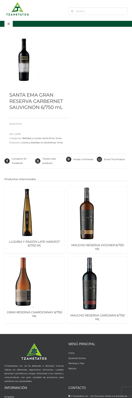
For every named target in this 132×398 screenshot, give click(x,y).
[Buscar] (72, 11)
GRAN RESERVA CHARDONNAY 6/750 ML (34, 314)
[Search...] (98, 11)
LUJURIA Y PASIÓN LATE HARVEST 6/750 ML (34, 243)
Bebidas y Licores (31, 138)
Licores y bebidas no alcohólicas (38, 142)
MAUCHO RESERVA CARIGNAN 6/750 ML (97, 317)
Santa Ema (48, 138)
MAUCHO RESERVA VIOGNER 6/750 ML (97, 247)
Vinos (58, 138)
